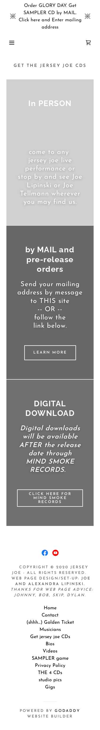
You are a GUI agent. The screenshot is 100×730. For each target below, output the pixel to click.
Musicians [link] (50, 629)
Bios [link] (50, 644)
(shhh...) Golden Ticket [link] (50, 622)
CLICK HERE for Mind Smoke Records (50, 498)
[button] (7, 42)
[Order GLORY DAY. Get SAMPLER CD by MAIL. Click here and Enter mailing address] (50, 16)
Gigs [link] (50, 687)
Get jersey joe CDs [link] (50, 636)
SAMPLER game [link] (50, 658)
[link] (88, 42)
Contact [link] (50, 615)
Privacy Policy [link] (50, 665)
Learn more (50, 353)
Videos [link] (50, 651)
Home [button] (50, 608)
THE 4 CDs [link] (50, 672)
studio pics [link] (50, 680)
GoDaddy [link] (67, 711)
